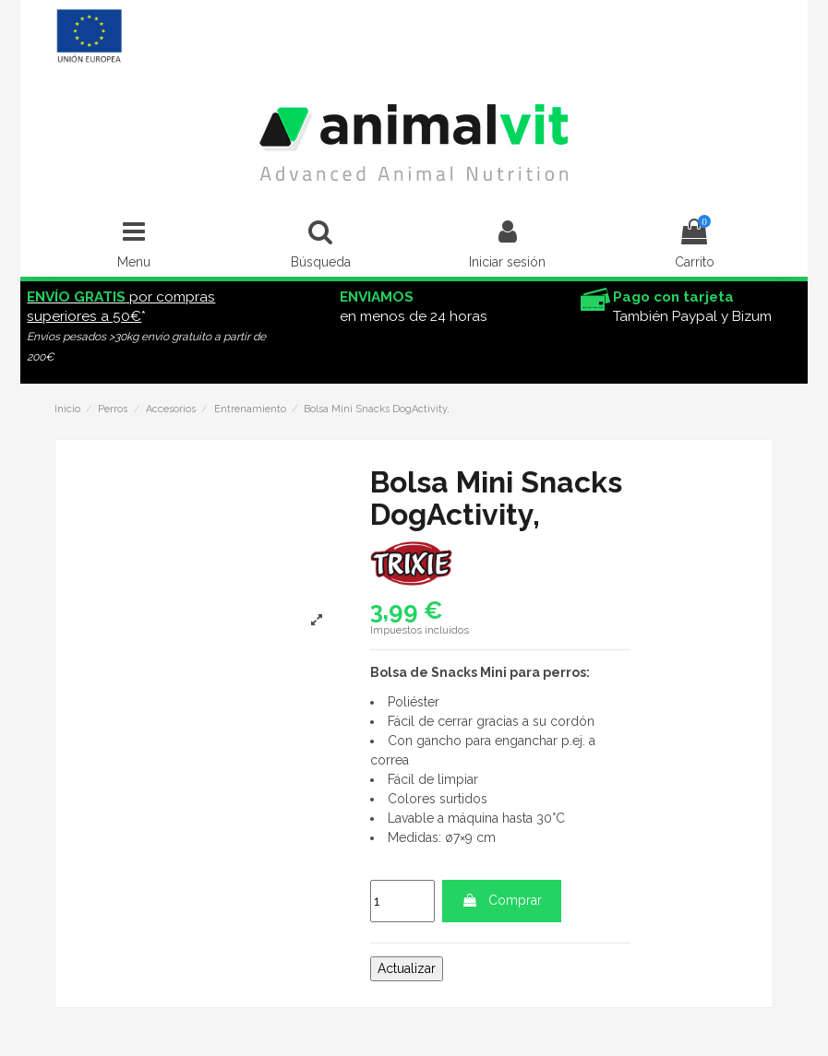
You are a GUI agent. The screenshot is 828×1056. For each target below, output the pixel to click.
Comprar (502, 900)
